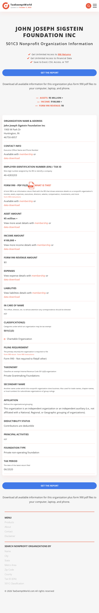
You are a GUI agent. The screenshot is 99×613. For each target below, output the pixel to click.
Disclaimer (10, 536)
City (6, 555)
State (7, 560)
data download (12, 158)
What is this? (39, 185)
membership (26, 154)
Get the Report (49, 72)
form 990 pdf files (83, 84)
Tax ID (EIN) (10, 578)
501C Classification (14, 583)
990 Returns (64, 54)
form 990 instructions (12, 197)
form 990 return (10, 354)
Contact (9, 531)
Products (9, 522)
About (8, 526)
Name (8, 551)
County (8, 574)
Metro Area (10, 565)
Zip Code (9, 569)
